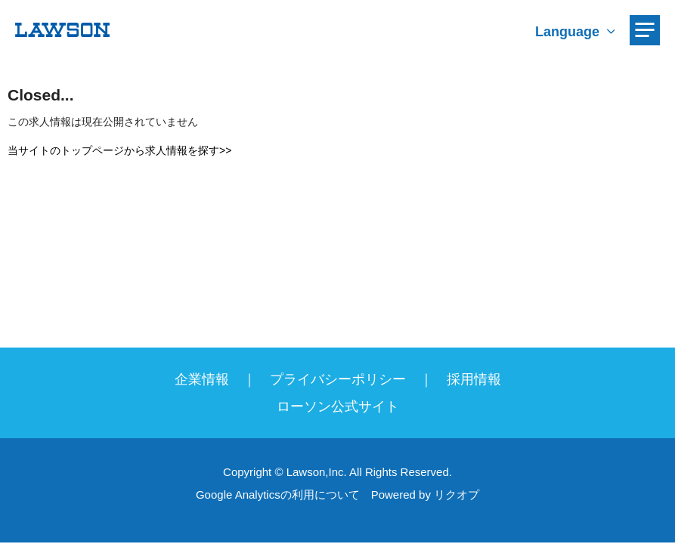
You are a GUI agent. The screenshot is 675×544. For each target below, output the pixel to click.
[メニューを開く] (645, 30)
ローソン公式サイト (338, 406)
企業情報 (202, 379)
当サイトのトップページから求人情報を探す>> (119, 150)
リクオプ (456, 494)
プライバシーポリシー (338, 379)
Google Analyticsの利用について (278, 494)
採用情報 (474, 379)
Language (567, 31)
